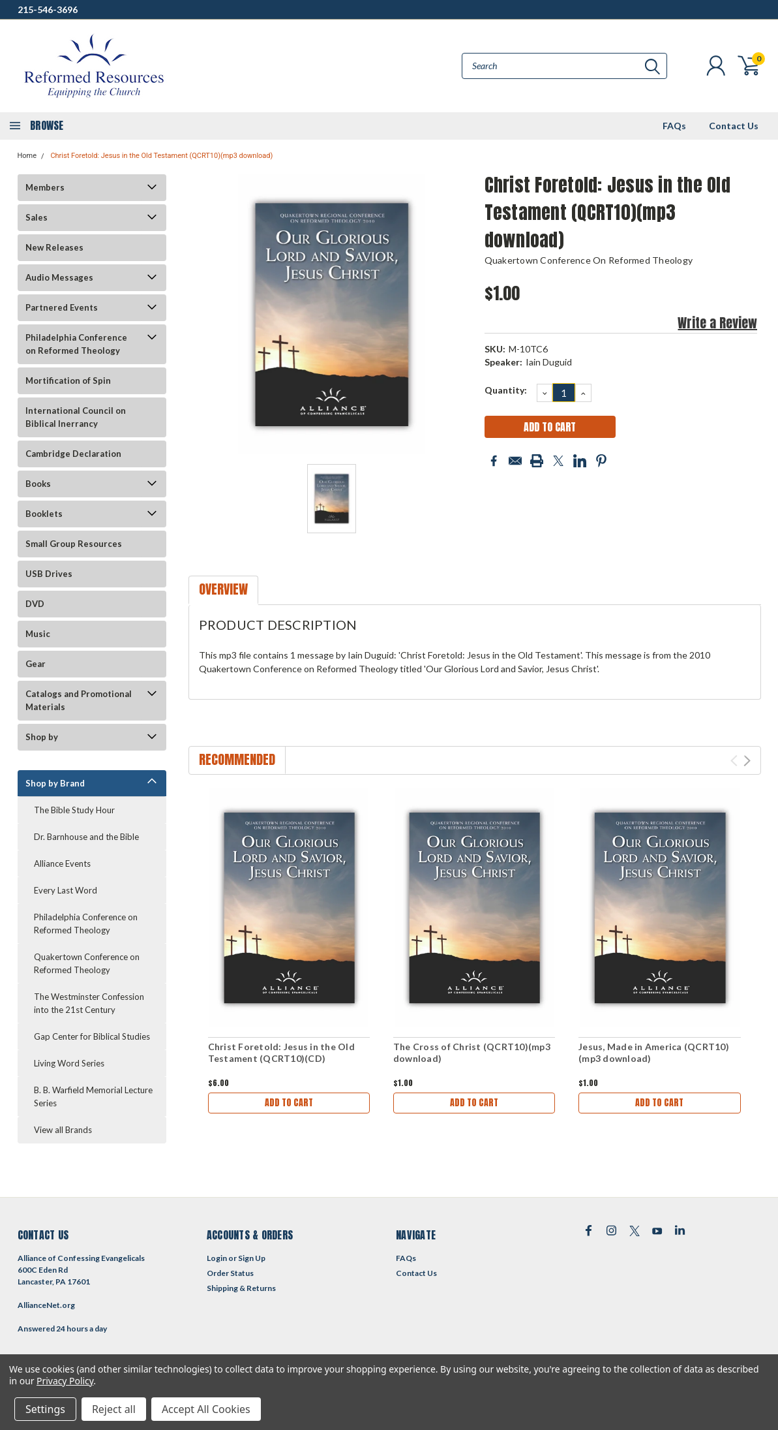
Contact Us (733, 125)
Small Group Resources (73, 543)
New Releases (54, 247)
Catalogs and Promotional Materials (78, 700)
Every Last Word (65, 890)
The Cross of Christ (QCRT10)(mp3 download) (471, 1052)
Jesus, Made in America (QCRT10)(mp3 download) (653, 1052)
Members (45, 187)
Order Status (230, 1273)
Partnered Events (61, 307)
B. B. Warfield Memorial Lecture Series (93, 1096)
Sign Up (251, 1258)
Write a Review (717, 323)
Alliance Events (62, 863)
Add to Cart (289, 1103)
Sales (36, 217)
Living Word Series (69, 1063)
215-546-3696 (48, 9)
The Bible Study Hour (74, 810)
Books (38, 483)
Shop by (41, 737)
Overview (223, 589)
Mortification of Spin (68, 380)
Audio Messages (59, 277)
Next (747, 761)
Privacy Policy (65, 1381)
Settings (45, 1409)
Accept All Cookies (206, 1409)
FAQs (674, 125)
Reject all (114, 1409)
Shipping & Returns (241, 1288)
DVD (34, 603)
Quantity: (506, 390)
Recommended (237, 759)
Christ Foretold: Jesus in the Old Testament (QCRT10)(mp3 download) (161, 155)
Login (217, 1258)
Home (27, 155)
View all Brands (63, 1130)
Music (37, 634)
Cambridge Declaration (73, 453)
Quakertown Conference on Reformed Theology (87, 963)
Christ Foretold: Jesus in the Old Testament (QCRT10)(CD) (281, 1052)
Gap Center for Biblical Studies (92, 1036)
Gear (35, 664)
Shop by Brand (55, 783)
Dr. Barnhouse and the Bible (86, 837)
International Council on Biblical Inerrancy (75, 417)
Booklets (44, 513)
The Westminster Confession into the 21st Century (89, 1003)
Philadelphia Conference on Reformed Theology (76, 344)
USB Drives (48, 573)
